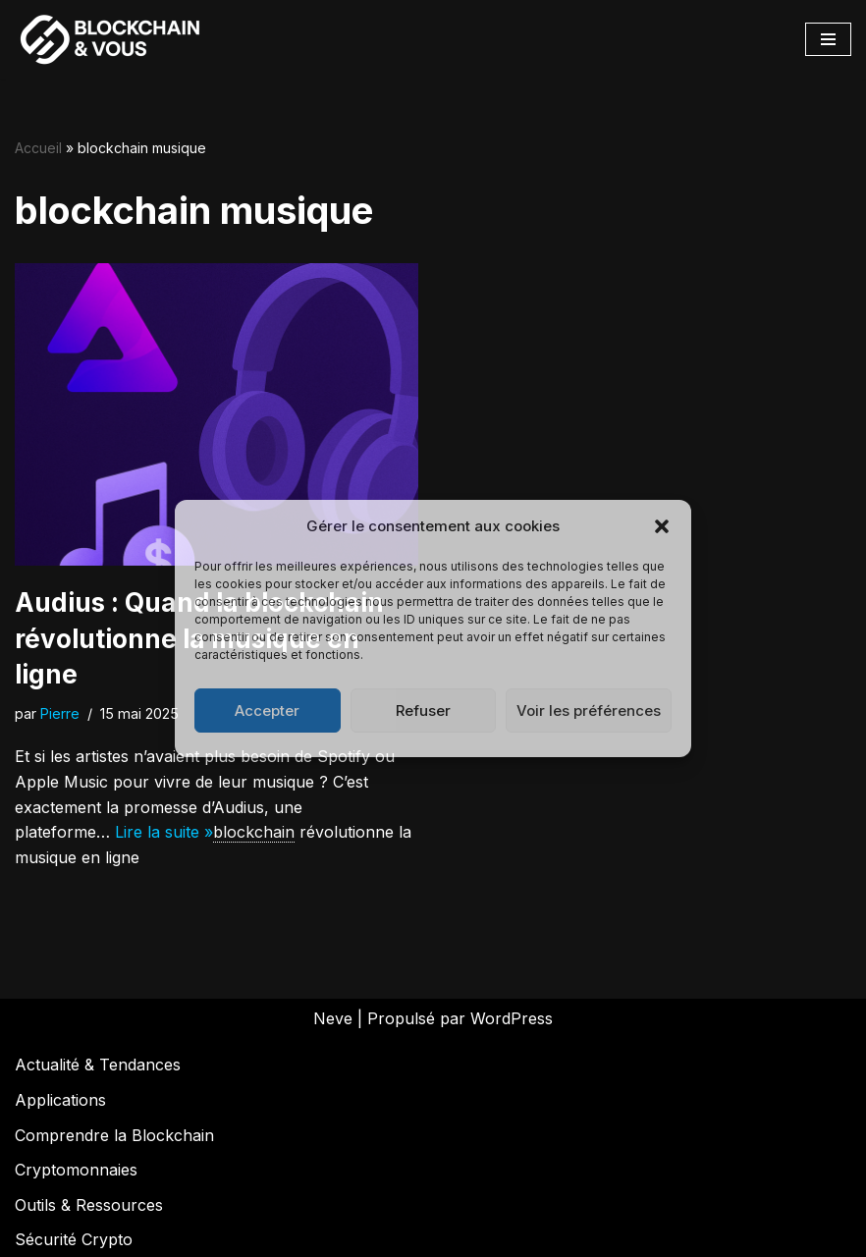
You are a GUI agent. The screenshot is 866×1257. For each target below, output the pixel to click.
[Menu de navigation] (828, 39)
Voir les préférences (588, 710)
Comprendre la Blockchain (114, 1135)
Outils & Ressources (89, 1205)
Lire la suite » (164, 832)
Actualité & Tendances (98, 1064)
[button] (662, 526)
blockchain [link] (254, 832)
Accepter (267, 710)
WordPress (511, 1018)
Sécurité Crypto (74, 1239)
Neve (332, 1018)
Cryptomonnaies (76, 1169)
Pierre (60, 713)
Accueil (38, 147)
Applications (60, 1100)
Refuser (423, 710)
